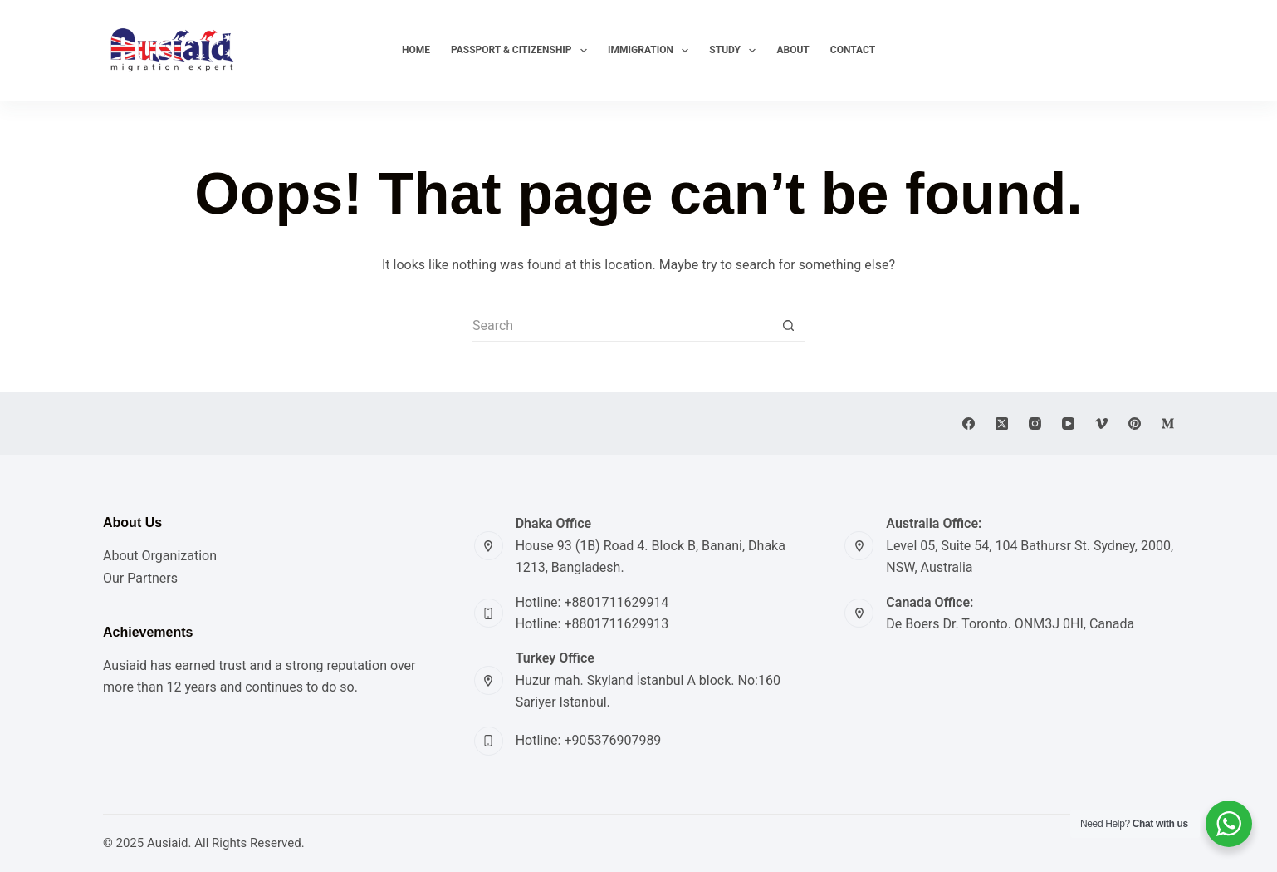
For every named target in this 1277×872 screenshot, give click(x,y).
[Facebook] (968, 423)
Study (733, 50)
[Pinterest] (1134, 423)
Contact (852, 50)
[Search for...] (621, 325)
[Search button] (788, 325)
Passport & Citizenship (520, 50)
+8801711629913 (616, 624)
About (792, 50)
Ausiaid (167, 842)
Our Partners (140, 578)
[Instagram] (1035, 423)
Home (416, 50)
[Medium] (1168, 423)
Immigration (649, 50)
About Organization (160, 556)
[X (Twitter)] (1002, 423)
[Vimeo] (1101, 423)
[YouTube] (1068, 423)
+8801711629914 (616, 602)
